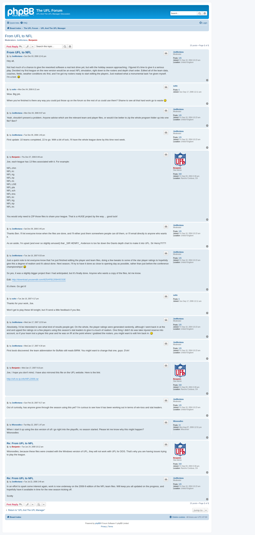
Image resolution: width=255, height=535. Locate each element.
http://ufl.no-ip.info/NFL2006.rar (23, 379)
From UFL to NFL (18, 36)
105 (180, 58)
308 (180, 174)
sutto (175, 86)
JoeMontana (22, 40)
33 (180, 425)
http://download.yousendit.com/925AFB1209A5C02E (39, 279)
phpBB (97, 523)
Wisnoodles (178, 421)
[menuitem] (23, 23)
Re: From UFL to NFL (20, 443)
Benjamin (33, 40)
